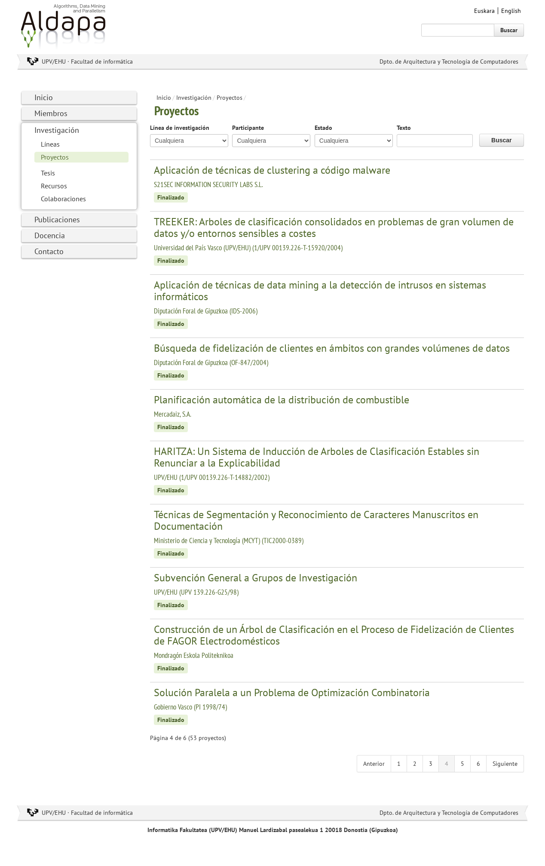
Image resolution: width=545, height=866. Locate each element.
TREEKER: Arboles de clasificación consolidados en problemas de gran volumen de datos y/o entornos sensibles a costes (334, 227)
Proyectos (55, 157)
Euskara (484, 10)
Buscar (508, 30)
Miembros (50, 113)
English (511, 10)
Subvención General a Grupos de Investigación (255, 577)
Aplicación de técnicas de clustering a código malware (272, 170)
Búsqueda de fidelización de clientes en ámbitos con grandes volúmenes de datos (332, 348)
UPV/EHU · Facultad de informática (87, 61)
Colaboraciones (63, 198)
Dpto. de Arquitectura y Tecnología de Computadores (449, 61)
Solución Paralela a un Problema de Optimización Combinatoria (292, 692)
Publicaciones (57, 219)
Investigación (56, 130)
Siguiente (505, 764)
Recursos (54, 185)
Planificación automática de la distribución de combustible (281, 399)
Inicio (43, 97)
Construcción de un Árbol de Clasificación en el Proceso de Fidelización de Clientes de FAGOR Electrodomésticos (334, 635)
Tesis (48, 173)
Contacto (49, 251)
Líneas (50, 144)
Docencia (49, 235)
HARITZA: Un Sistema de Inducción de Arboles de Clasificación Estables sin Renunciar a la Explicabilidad (316, 457)
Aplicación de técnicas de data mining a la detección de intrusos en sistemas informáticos (320, 290)
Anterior (374, 764)
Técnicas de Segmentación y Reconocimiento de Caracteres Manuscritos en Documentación (316, 520)
